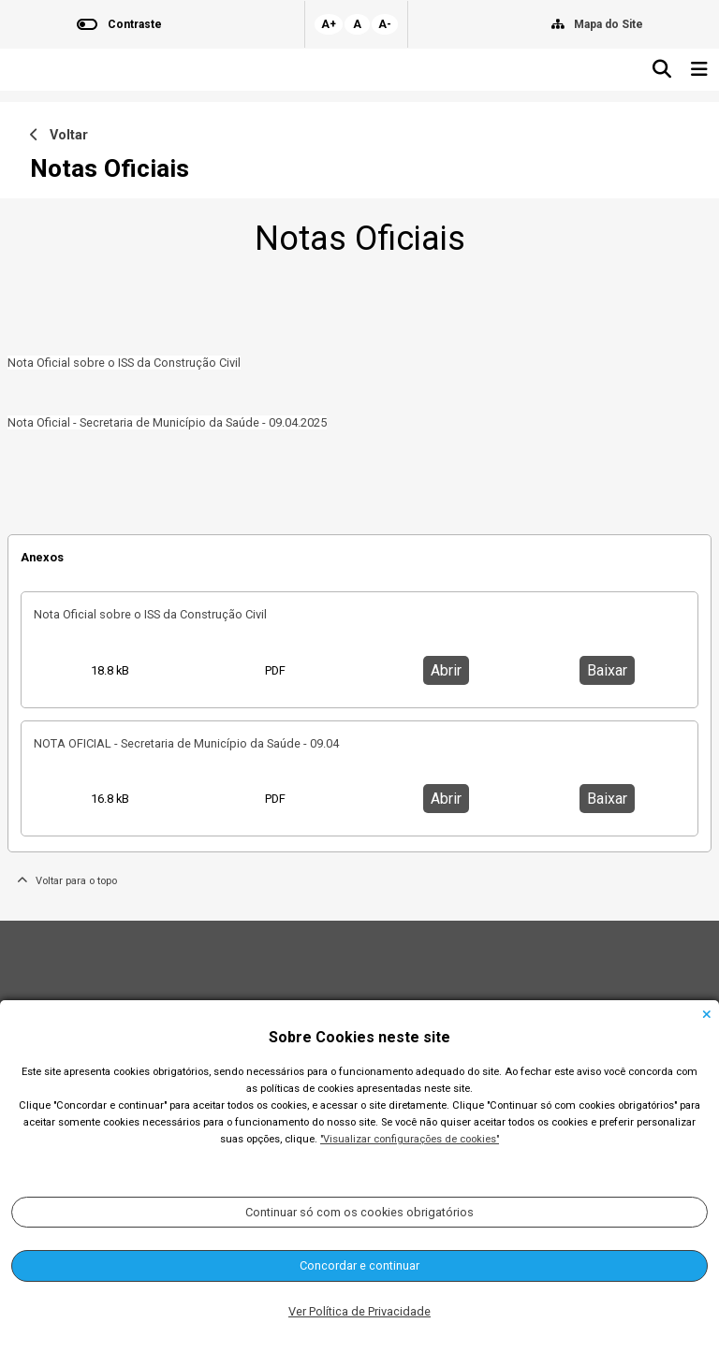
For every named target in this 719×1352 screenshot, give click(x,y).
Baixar (607, 670)
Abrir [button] (446, 670)
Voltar (59, 135)
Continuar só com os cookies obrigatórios (359, 1212)
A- (384, 24)
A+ (328, 24)
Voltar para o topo (67, 881)
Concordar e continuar (359, 1265)
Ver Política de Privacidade (359, 1311)
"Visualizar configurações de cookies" (409, 1139)
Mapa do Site (608, 24)
